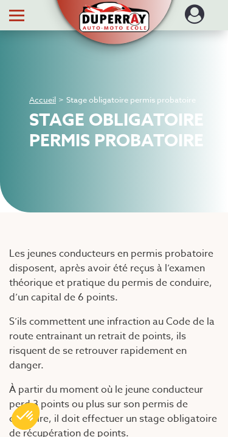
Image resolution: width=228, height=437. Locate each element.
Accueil (42, 99)
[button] (114, 10)
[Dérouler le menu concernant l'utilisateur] (194, 18)
